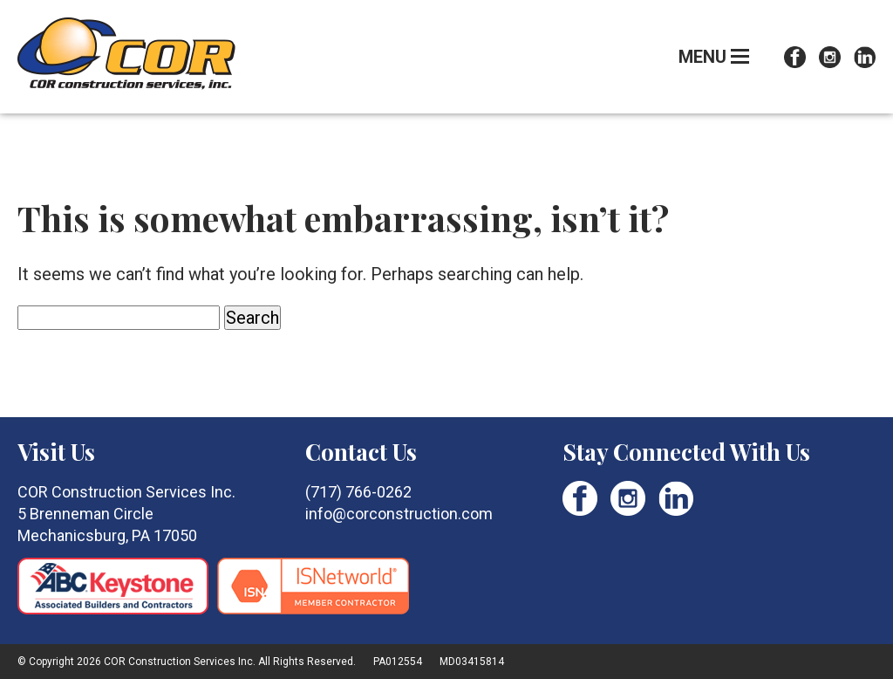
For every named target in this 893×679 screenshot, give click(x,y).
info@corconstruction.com (399, 513)
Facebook (795, 57)
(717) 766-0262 (358, 492)
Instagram (830, 57)
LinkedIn (865, 57)
